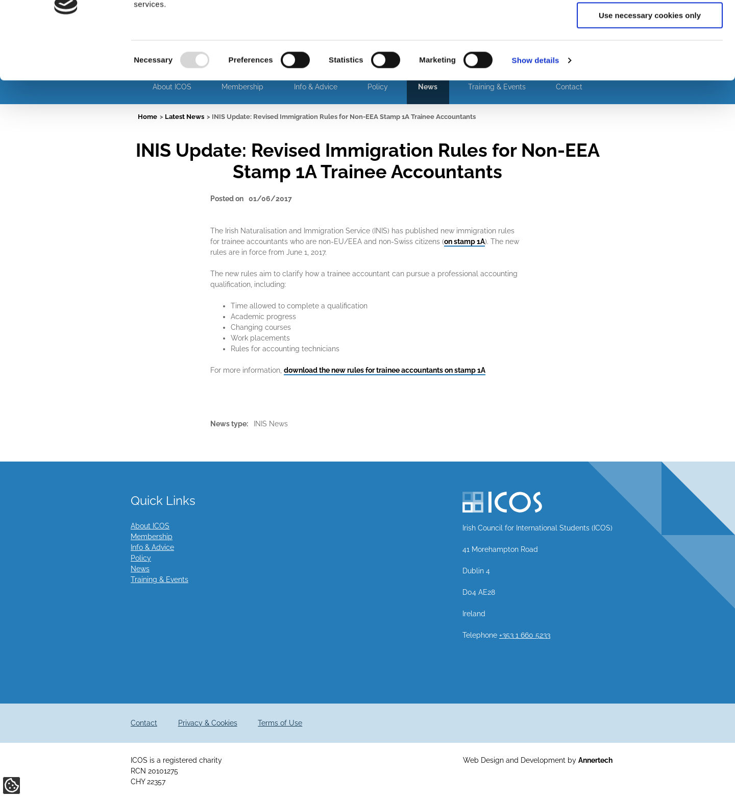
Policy (141, 558)
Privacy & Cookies (207, 723)
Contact (144, 723)
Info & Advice (152, 547)
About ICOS (150, 526)
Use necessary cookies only (650, 85)
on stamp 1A (464, 241)
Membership (152, 537)
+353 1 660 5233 (524, 635)
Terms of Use (280, 723)
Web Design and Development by (537, 760)
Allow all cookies (650, 25)
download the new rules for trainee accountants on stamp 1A (384, 370)
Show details (535, 130)
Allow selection (649, 55)
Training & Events (159, 579)
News (140, 569)
